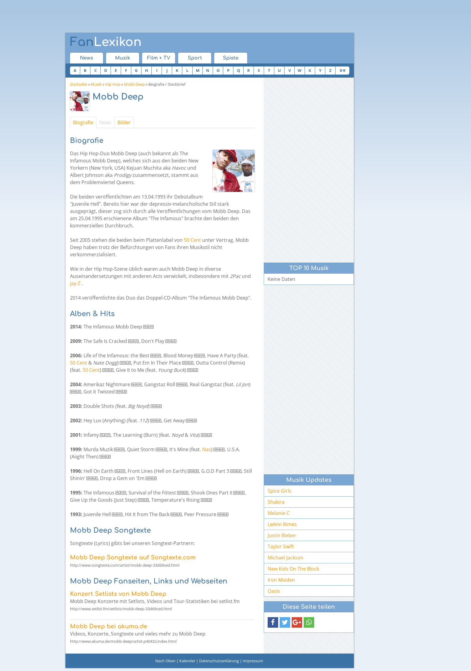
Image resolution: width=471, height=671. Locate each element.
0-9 (342, 70)
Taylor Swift (281, 546)
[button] (273, 622)
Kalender (187, 660)
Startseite (78, 84)
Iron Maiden (281, 580)
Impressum (253, 660)
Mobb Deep (134, 84)
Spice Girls (279, 491)
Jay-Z (75, 283)
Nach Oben (165, 660)
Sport (195, 58)
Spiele (231, 58)
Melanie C (279, 513)
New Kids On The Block (293, 568)
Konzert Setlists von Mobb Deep (118, 594)
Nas (206, 449)
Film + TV (158, 58)
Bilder (124, 122)
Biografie (83, 122)
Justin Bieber (282, 535)
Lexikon (105, 42)
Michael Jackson (285, 557)
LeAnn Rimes (282, 524)
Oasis (274, 591)
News (86, 58)
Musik (122, 58)
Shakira (276, 502)
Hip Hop (112, 84)
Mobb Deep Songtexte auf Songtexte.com (133, 557)
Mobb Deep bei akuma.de (108, 626)
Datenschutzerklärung (219, 660)
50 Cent (192, 240)
